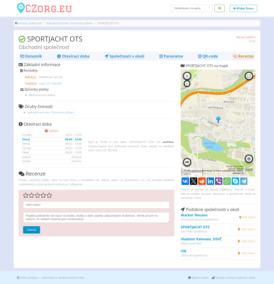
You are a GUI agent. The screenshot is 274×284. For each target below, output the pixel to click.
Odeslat (31, 229)
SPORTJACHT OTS (195, 227)
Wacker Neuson (194, 215)
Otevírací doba (73, 56)
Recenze (243, 56)
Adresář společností (29, 23)
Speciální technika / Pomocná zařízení (69, 23)
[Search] (192, 8)
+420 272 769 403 (50, 83)
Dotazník (31, 56)
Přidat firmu (243, 8)
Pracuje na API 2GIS (235, 166)
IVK (183, 251)
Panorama (171, 56)
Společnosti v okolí (124, 56)
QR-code (208, 56)
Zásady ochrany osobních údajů (233, 278)
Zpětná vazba (198, 278)
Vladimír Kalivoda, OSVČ (201, 239)
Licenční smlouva (236, 169)
